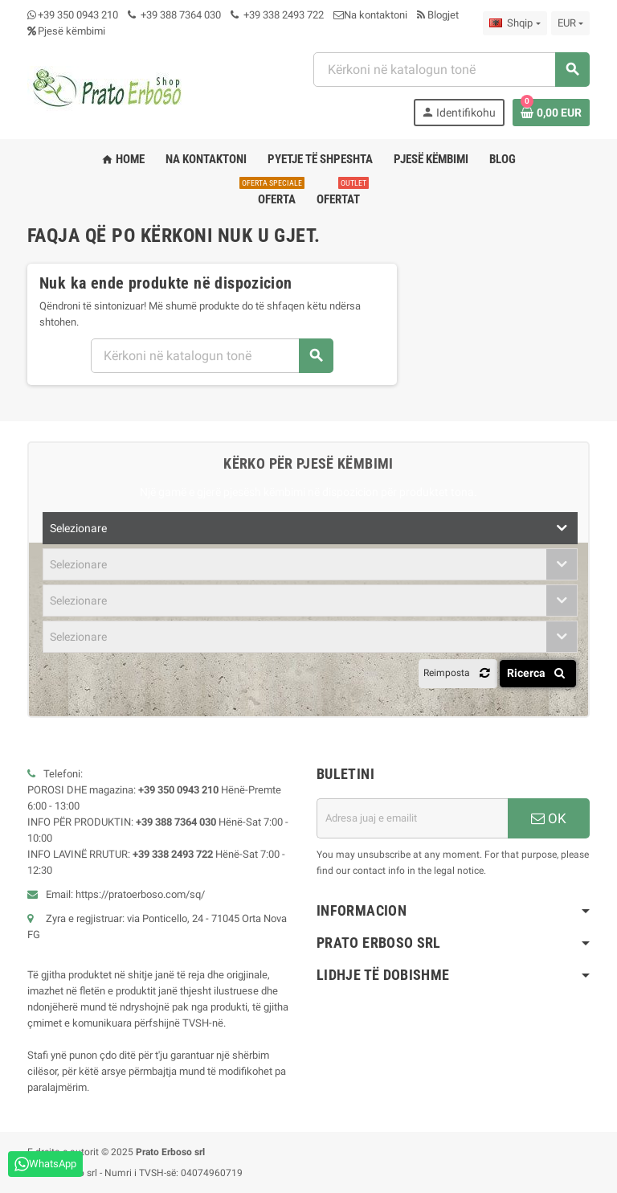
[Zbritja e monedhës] (570, 23)
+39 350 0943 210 (78, 15)
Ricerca (538, 672)
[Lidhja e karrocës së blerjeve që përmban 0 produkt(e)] (551, 112)
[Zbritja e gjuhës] (514, 23)
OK (548, 818)
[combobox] (451, 69)
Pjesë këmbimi (66, 31)
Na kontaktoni (370, 15)
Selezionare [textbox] (78, 528)
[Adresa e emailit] (412, 818)
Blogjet (438, 15)
